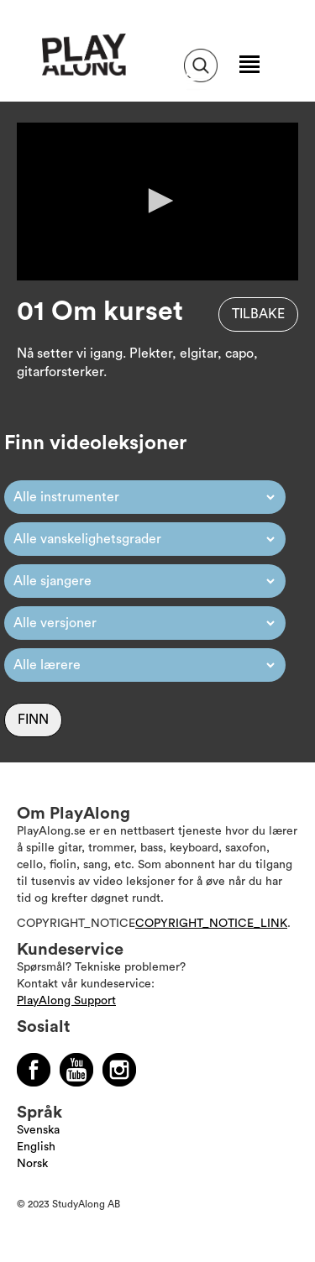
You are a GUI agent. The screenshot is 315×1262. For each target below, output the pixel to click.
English (36, 1147)
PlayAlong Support (66, 1001)
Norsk (32, 1164)
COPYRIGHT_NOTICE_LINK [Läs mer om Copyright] (211, 923)
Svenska (38, 1130)
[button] (157, 200)
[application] (157, 201)
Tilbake (258, 314)
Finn (33, 719)
